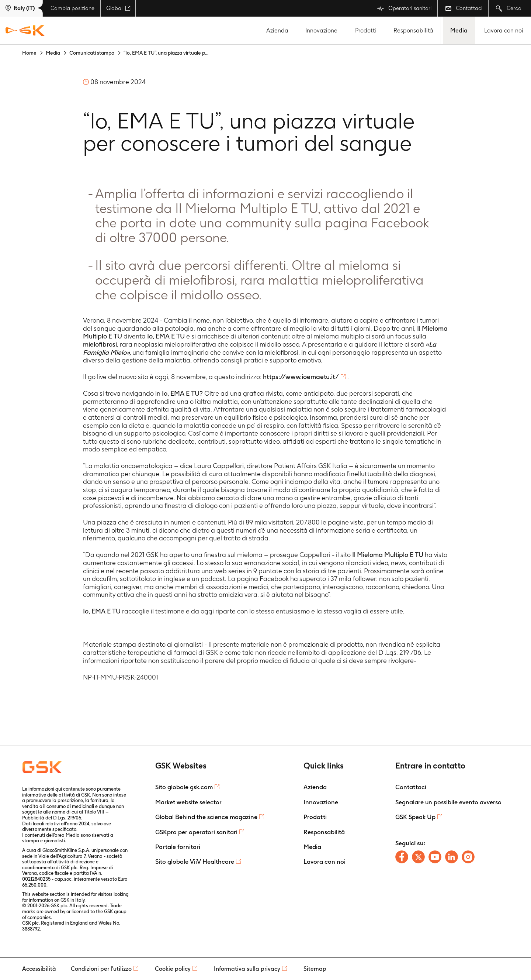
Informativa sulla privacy (247, 968)
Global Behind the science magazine (206, 817)
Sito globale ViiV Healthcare (194, 861)
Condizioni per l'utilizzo (101, 968)
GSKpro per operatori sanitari (196, 832)
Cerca (508, 8)
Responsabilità (413, 30)
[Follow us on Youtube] (434, 856)
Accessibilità (39, 968)
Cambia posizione (72, 8)
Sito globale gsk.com (184, 787)
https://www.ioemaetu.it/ (301, 377)
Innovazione (321, 30)
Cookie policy (173, 968)
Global (118, 8)
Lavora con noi (503, 30)
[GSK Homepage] (25, 30)
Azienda (277, 30)
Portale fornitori (177, 846)
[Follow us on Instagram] (468, 856)
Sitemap (314, 968)
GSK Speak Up (415, 817)
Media (459, 30)
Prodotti (365, 30)
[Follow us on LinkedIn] (451, 856)
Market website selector (188, 802)
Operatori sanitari (404, 8)
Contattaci (463, 8)
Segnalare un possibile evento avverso (448, 802)
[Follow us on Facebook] (401, 856)
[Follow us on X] (418, 856)
